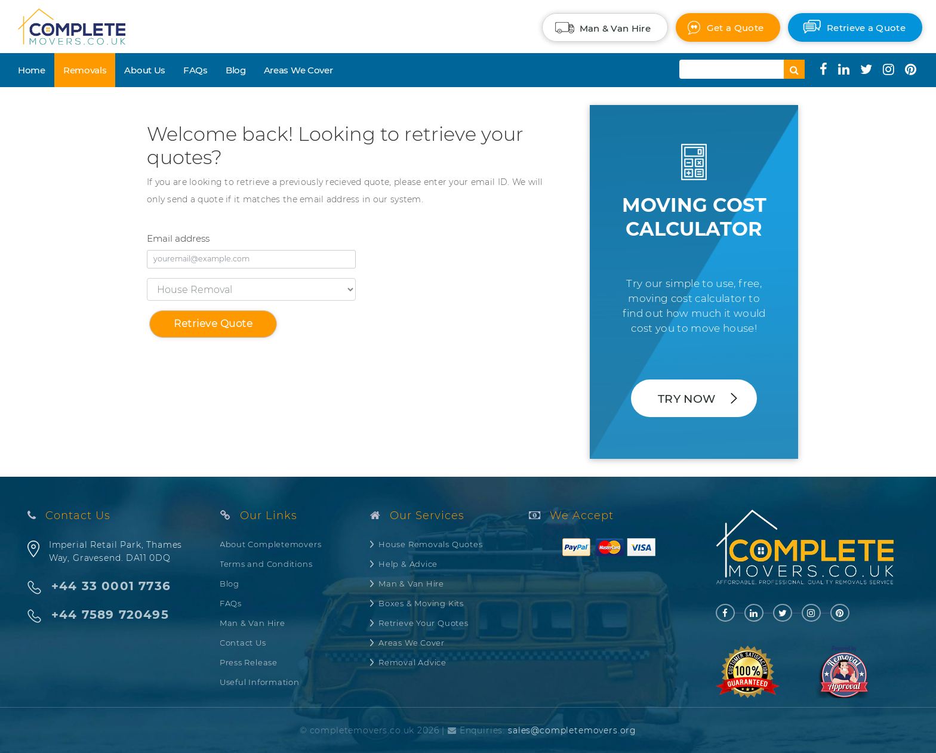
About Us (144, 70)
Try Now (687, 399)
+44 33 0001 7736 (111, 586)
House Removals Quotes (430, 544)
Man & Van (615, 28)
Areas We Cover (298, 70)
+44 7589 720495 (110, 615)
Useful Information (260, 682)
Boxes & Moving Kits (421, 603)
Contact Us (243, 642)
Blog (236, 70)
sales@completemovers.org (572, 730)
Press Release (249, 662)
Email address (178, 238)
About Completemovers (271, 544)
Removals (85, 70)
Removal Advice (412, 662)
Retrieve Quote (213, 323)
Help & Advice (408, 564)
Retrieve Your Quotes (423, 623)
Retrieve (866, 27)
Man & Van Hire (252, 623)
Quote (735, 27)
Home (31, 70)
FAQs (195, 70)
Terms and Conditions (266, 564)
